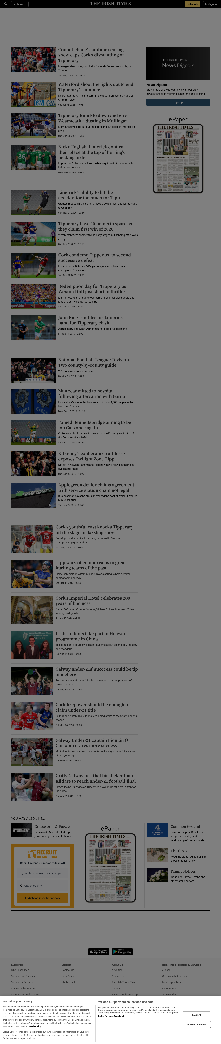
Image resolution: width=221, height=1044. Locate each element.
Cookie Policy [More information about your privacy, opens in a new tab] (34, 1026)
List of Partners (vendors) (111, 1016)
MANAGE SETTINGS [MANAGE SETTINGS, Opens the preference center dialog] (196, 1024)
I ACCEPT (196, 1015)
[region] (110, 1020)
